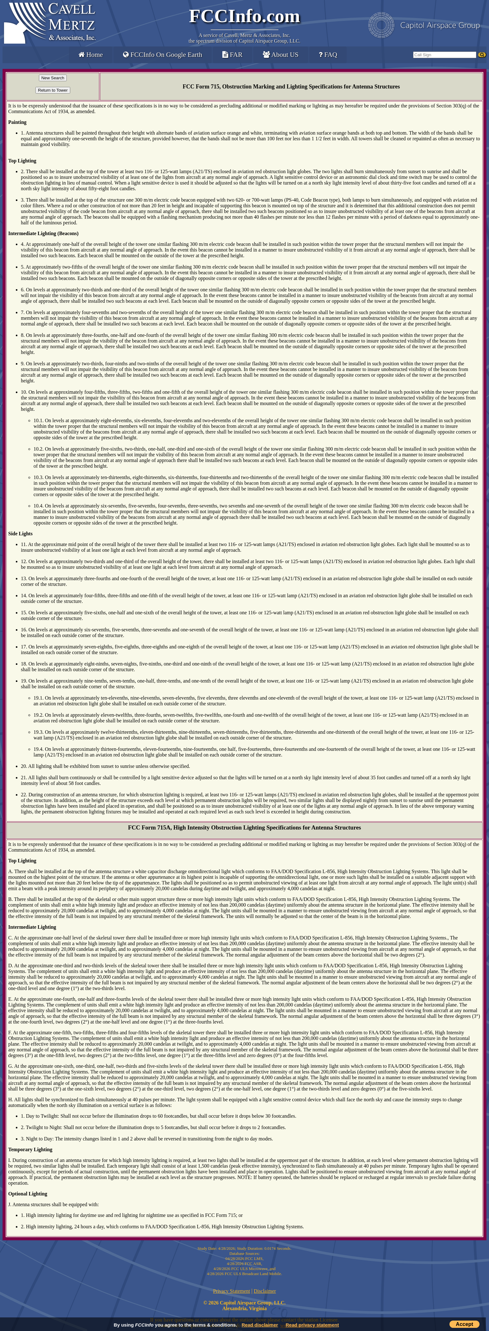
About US (281, 54)
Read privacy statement (312, 1325)
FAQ (328, 54)
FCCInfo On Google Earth (162, 54)
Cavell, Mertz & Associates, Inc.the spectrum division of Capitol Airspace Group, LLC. (244, 38)
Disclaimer (265, 1291)
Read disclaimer (260, 1325)
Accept (464, 1324)
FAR (232, 54)
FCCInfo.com (244, 15)
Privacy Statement (231, 1291)
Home (90, 54)
